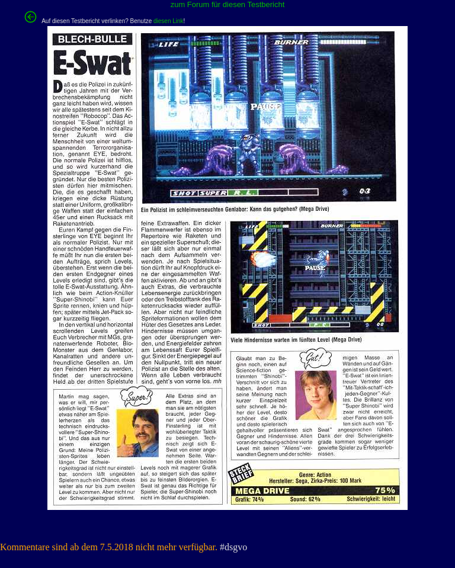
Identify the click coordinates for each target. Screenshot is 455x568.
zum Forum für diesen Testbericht (228, 4)
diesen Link (168, 21)
